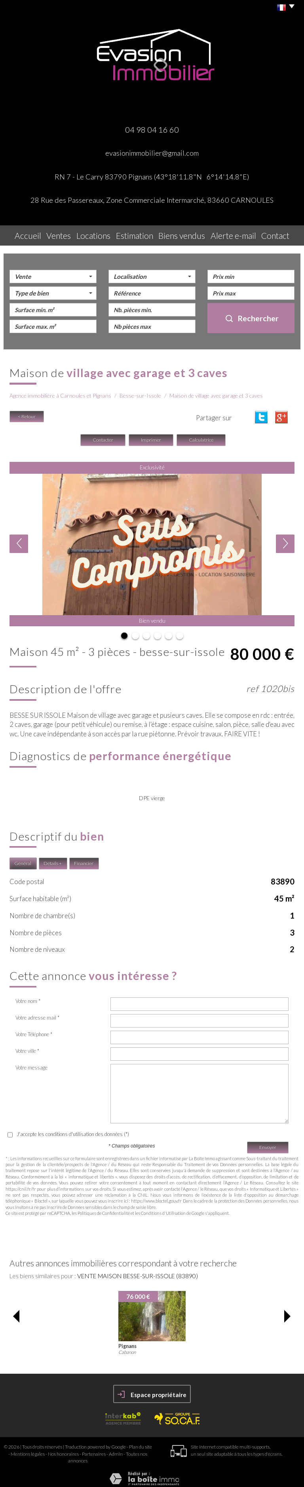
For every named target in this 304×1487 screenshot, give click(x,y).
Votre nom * (27, 996)
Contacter (103, 436)
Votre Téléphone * (33, 1030)
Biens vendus (186, 233)
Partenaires (94, 1450)
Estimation (139, 233)
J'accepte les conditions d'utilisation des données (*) (73, 1130)
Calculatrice (201, 436)
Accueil (26, 233)
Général (22, 859)
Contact (276, 233)
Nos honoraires (63, 1450)
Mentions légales (28, 1450)
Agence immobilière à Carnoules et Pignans (60, 391)
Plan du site (140, 1443)
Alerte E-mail (234, 233)
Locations (97, 233)
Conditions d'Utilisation (163, 1209)
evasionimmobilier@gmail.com (152, 153)
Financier (83, 859)
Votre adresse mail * (37, 1013)
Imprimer (151, 436)
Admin (116, 1450)
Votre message (31, 1063)
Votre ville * (27, 1046)
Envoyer (267, 1143)
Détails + (53, 859)
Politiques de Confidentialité (104, 1209)
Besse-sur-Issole (140, 391)
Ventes (60, 233)
